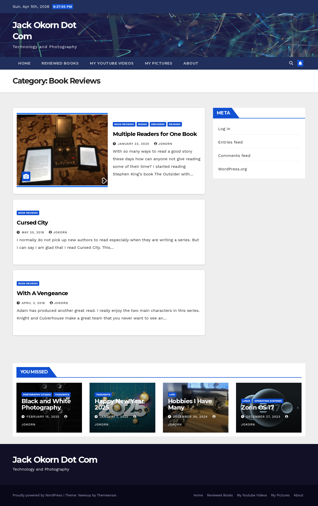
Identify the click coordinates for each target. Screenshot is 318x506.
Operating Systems (268, 400)
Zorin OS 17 (257, 407)
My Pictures (159, 63)
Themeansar (106, 495)
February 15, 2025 (44, 416)
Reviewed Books (60, 63)
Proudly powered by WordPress (38, 495)
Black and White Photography (46, 404)
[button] (291, 63)
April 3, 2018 (34, 303)
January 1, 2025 (115, 416)
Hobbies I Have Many (190, 404)
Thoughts (62, 394)
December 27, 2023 (264, 416)
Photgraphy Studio (37, 394)
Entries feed (230, 142)
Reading (174, 124)
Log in (224, 128)
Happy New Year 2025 (119, 404)
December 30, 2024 (191, 416)
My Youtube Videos (112, 63)
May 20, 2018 (33, 232)
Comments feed (234, 155)
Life (172, 394)
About (191, 63)
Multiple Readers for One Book (155, 134)
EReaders (158, 124)
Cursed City (32, 222)
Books (142, 124)
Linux (246, 400)
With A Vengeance (42, 293)
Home (24, 63)
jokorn (163, 144)
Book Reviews (124, 124)
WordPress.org (232, 169)
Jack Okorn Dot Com (55, 459)
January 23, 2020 (134, 144)
